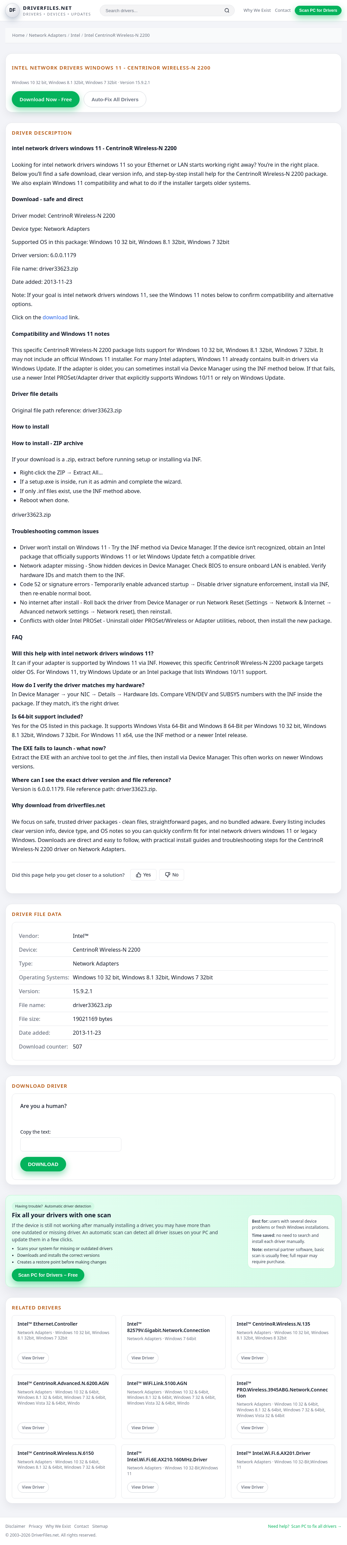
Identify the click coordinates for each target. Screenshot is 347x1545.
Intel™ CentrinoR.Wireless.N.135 (273, 1324)
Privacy (35, 1526)
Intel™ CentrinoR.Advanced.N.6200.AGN (63, 1383)
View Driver (33, 1358)
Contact (283, 10)
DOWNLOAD (43, 1164)
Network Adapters (47, 35)
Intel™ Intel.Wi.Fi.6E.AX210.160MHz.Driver (167, 1456)
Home (18, 35)
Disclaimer (15, 1526)
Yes (143, 874)
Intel (75, 35)
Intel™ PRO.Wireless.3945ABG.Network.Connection (282, 1389)
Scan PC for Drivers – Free (48, 1275)
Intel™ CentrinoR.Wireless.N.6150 (56, 1453)
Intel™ (81, 936)
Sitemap (100, 1526)
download (54, 317)
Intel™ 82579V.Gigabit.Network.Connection (168, 1327)
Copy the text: (35, 1132)
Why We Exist (257, 10)
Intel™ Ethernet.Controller (48, 1324)
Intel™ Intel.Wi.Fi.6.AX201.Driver (273, 1453)
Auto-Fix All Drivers (114, 99)
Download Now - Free (46, 99)
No (171, 874)
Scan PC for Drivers (318, 10)
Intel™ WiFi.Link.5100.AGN (157, 1383)
